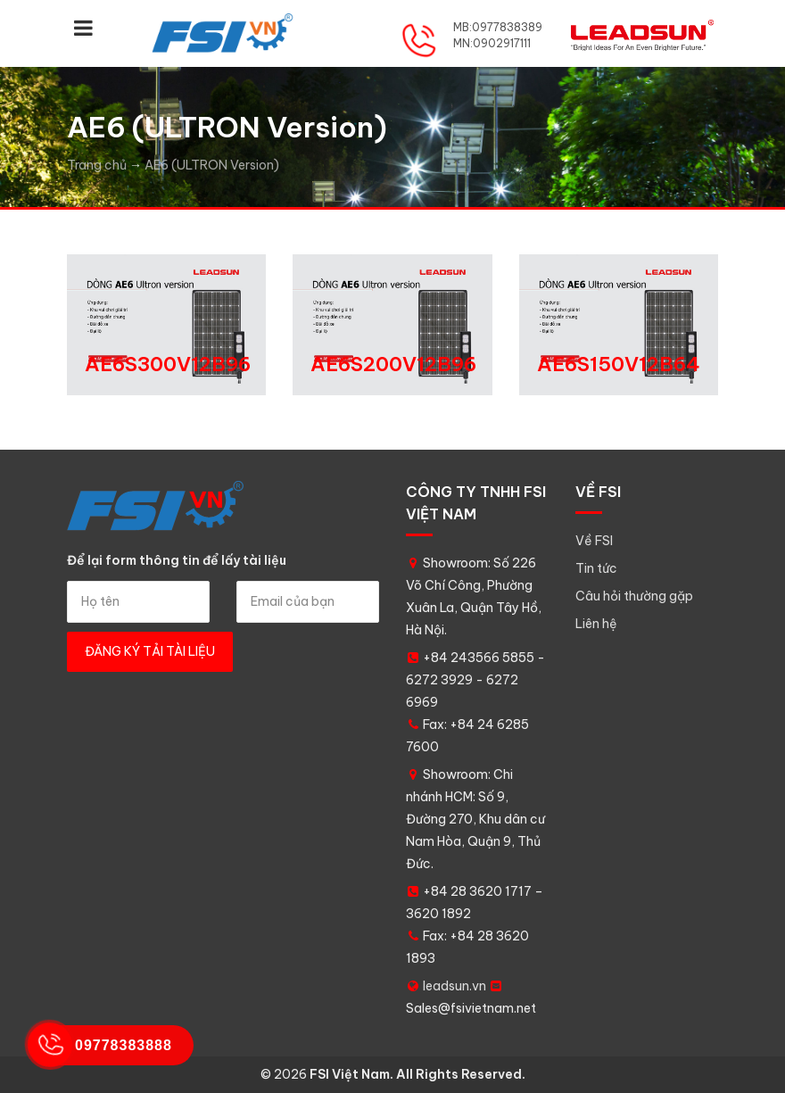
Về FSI (594, 541)
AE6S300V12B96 (168, 364)
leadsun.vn (454, 986)
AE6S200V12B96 (393, 364)
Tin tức (596, 568)
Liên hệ (596, 624)
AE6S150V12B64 (618, 364)
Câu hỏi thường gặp (634, 596)
